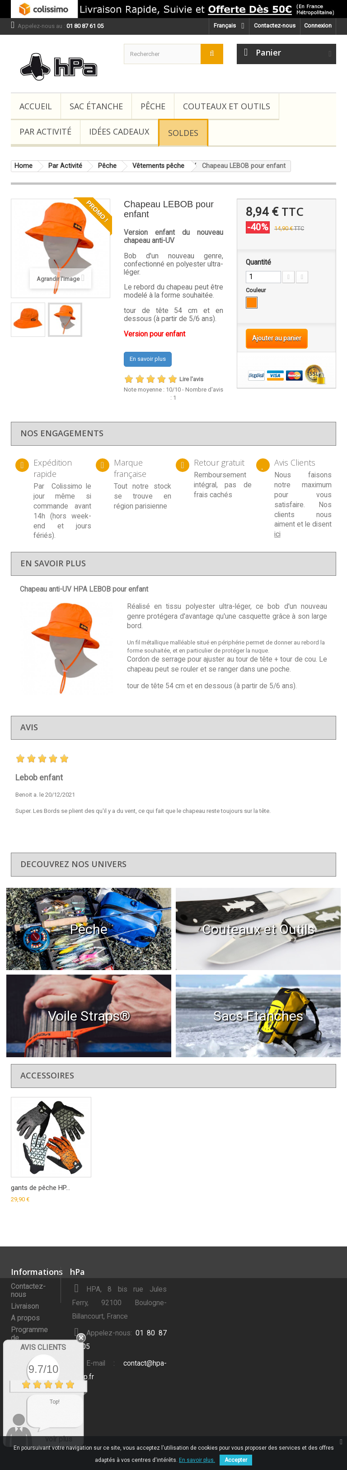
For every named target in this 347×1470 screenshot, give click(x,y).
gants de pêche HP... (40, 1188)
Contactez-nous (274, 25)
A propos (25, 1318)
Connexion (318, 25)
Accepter (236, 1460)
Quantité (258, 262)
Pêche (153, 106)
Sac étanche (96, 106)
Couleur (256, 290)
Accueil (35, 106)
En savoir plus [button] (148, 358)
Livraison (25, 1306)
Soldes (183, 132)
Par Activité (45, 131)
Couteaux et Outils (226, 106)
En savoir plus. (197, 1460)
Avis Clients (43, 1347)
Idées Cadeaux (119, 131)
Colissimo (67, 486)
